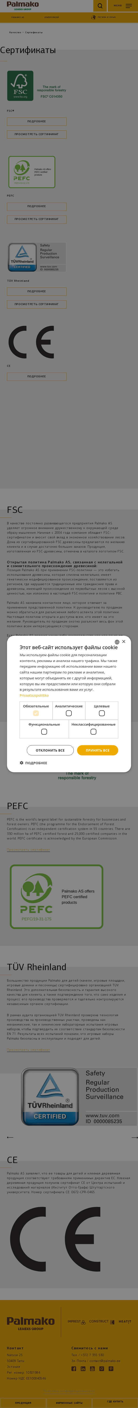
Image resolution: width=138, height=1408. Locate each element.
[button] (33, 762)
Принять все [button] (97, 750)
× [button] (123, 641)
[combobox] (117, 642)
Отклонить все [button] (50, 750)
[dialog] (69, 704)
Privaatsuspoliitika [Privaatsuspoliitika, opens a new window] (34, 695)
